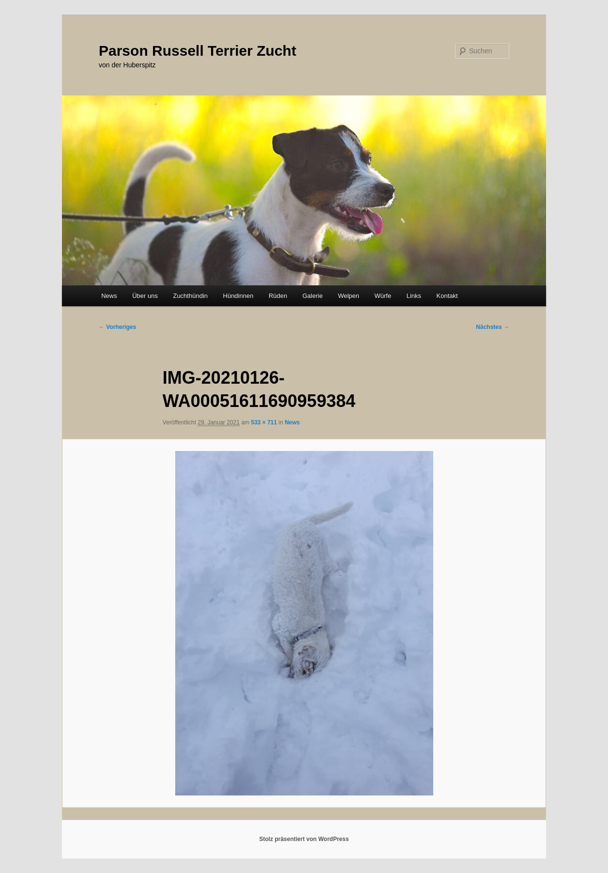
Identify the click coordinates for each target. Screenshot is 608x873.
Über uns (145, 295)
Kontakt (447, 295)
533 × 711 (264, 422)
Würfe (382, 295)
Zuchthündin (190, 295)
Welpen (348, 295)
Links (414, 295)
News (109, 295)
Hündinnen (238, 295)
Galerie (313, 295)
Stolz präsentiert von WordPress (304, 839)
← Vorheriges (117, 327)
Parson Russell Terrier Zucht (197, 51)
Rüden (278, 295)
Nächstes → (492, 327)
